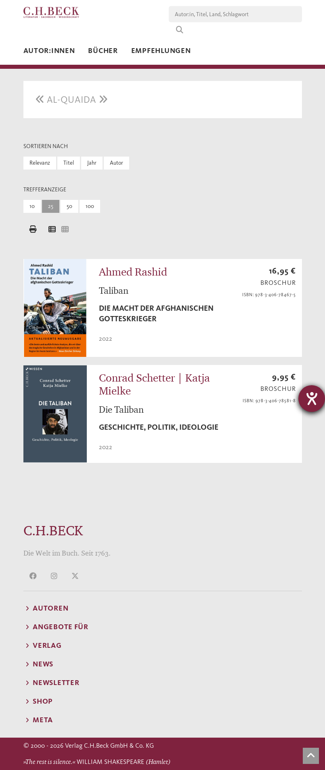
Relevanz (39, 162)
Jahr (91, 162)
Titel (68, 162)
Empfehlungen (161, 50)
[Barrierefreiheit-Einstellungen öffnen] (311, 398)
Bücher (102, 50)
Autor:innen (49, 50)
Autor (116, 162)
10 (32, 206)
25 (50, 206)
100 (90, 206)
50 (69, 206)
